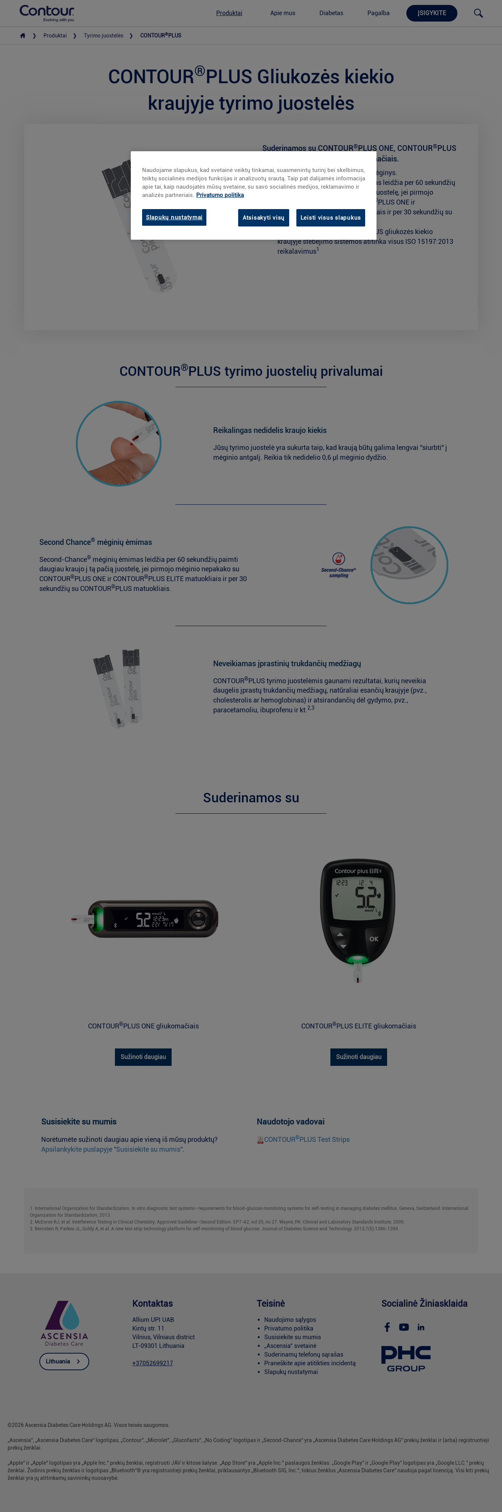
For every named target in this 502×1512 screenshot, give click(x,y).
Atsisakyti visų (264, 217)
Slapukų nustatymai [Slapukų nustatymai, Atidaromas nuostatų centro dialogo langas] (174, 217)
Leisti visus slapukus (331, 217)
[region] (253, 195)
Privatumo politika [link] (220, 195)
